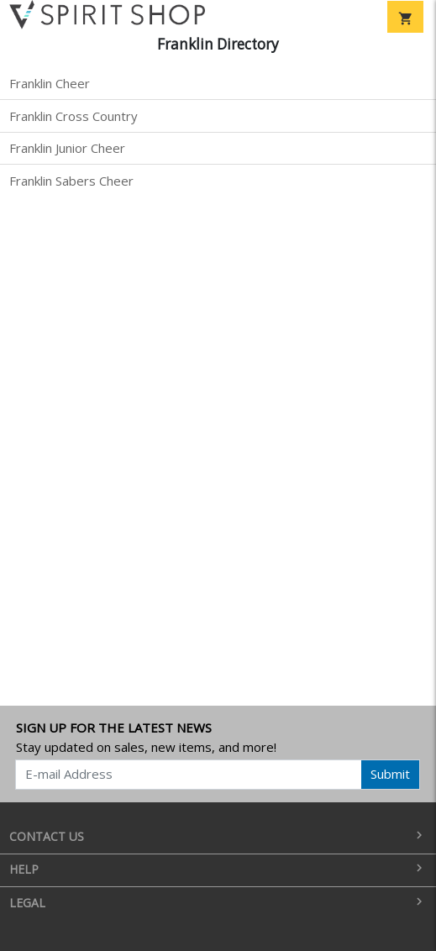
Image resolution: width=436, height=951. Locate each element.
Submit (390, 773)
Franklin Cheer (49, 83)
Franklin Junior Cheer (67, 147)
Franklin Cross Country (73, 116)
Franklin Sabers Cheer (71, 180)
